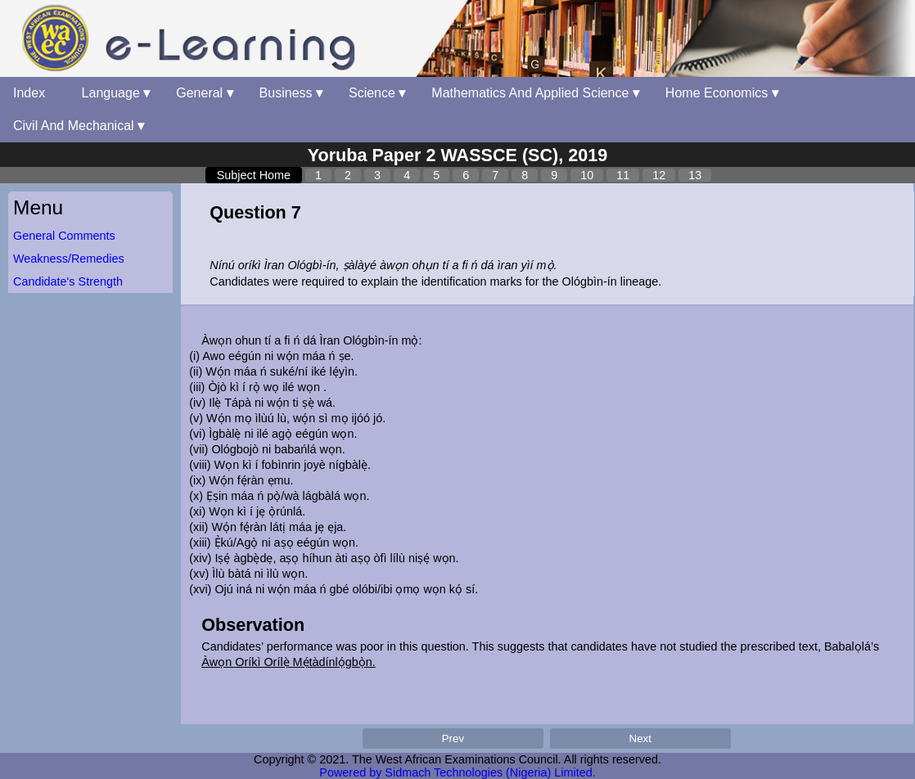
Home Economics (721, 93)
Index (34, 93)
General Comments (64, 235)
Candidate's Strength (68, 281)
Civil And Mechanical (78, 126)
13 (694, 175)
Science (377, 93)
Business (290, 93)
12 (658, 175)
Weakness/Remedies (68, 258)
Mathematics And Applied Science (534, 93)
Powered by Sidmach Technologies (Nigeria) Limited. (457, 772)
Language (116, 93)
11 (622, 175)
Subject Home (254, 175)
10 (586, 175)
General (204, 93)
